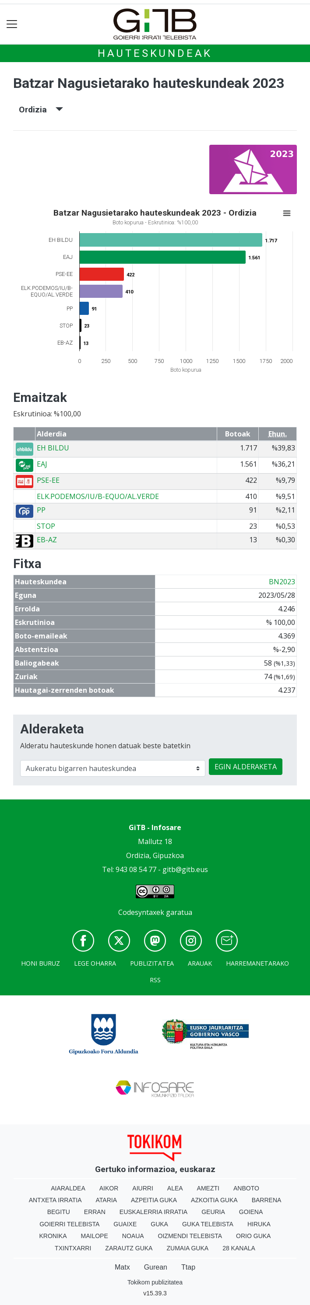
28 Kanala (238, 1248)
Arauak (200, 963)
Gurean (155, 1267)
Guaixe (125, 1224)
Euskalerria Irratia (153, 1211)
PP (41, 510)
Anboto (246, 1188)
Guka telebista (207, 1224)
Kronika (53, 1235)
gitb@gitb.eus (185, 869)
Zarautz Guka (128, 1248)
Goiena (251, 1211)
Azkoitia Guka (214, 1200)
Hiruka (259, 1224)
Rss (155, 980)
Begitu (58, 1211)
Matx (122, 1267)
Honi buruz (40, 963)
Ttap (188, 1267)
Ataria (106, 1200)
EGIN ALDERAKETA (246, 766)
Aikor (109, 1188)
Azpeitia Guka (154, 1200)
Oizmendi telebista (190, 1235)
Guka (159, 1224)
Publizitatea (152, 963)
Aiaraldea (68, 1188)
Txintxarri (73, 1248)
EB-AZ (47, 539)
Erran (95, 1211)
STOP (46, 526)
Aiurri (142, 1188)
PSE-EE (48, 480)
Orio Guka (253, 1235)
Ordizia (41, 110)
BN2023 (282, 581)
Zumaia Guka (187, 1248)
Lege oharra (95, 963)
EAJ (42, 464)
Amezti (208, 1188)
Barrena (267, 1200)
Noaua (133, 1235)
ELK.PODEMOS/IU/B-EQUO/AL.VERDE (98, 496)
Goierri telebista (69, 1224)
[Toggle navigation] (12, 24)
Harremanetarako (257, 963)
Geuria (213, 1211)
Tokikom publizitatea (155, 1282)
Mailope (94, 1235)
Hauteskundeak (155, 53)
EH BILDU (53, 448)
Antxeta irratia (55, 1200)
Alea (175, 1188)
